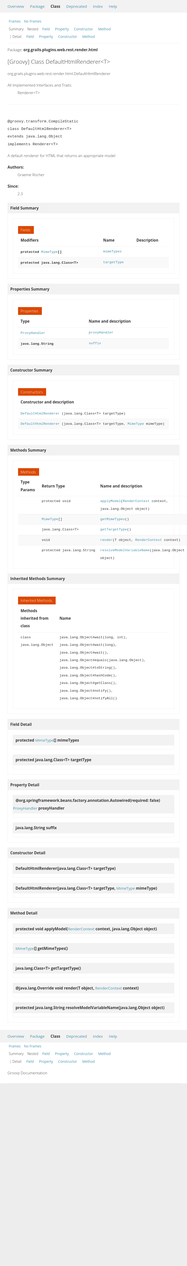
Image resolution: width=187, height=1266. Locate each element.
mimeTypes (112, 251)
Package (37, 6)
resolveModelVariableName (125, 548)
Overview (16, 6)
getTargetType (113, 527)
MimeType (49, 251)
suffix (95, 341)
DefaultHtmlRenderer (40, 411)
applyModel (110, 499)
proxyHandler (101, 331)
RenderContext (136, 499)
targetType (113, 261)
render (106, 538)
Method (104, 29)
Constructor (83, 29)
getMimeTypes (112, 517)
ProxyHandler (33, 331)
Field (46, 29)
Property (62, 29)
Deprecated (76, 6)
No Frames (32, 21)
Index (98, 6)
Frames (15, 21)
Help (113, 6)
